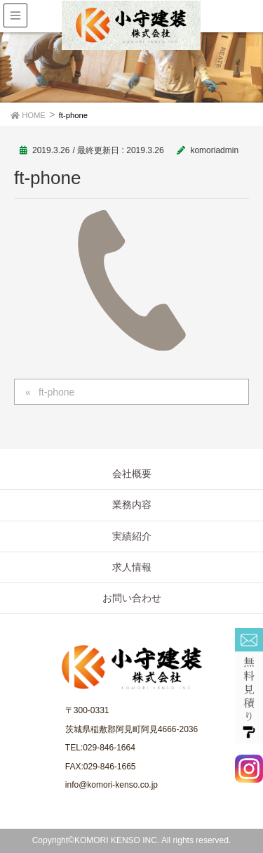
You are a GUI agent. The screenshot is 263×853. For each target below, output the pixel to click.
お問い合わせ (131, 598)
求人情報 (131, 567)
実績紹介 (131, 536)
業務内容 (131, 504)
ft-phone (56, 392)
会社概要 (131, 473)
